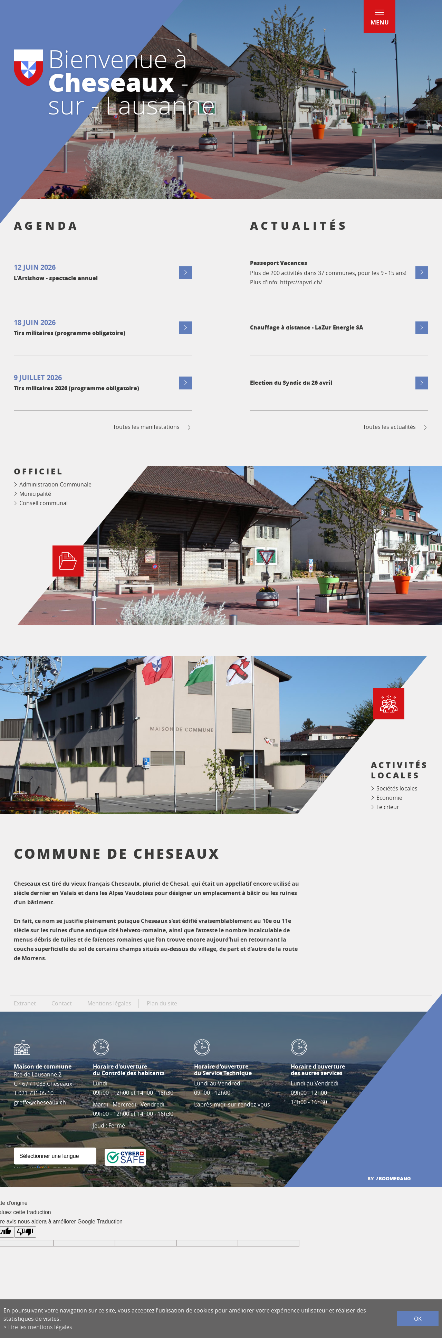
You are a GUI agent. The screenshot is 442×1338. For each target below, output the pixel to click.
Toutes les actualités (395, 427)
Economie (389, 797)
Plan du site (162, 1003)
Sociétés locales (396, 788)
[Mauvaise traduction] (25, 1232)
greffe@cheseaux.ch (40, 1102)
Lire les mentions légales (40, 1327)
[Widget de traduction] (55, 1156)
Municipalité (35, 494)
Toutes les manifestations (152, 427)
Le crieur (387, 807)
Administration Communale (55, 484)
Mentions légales (109, 1003)
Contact (61, 1003)
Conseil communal (43, 503)
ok (418, 1318)
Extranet (25, 1003)
